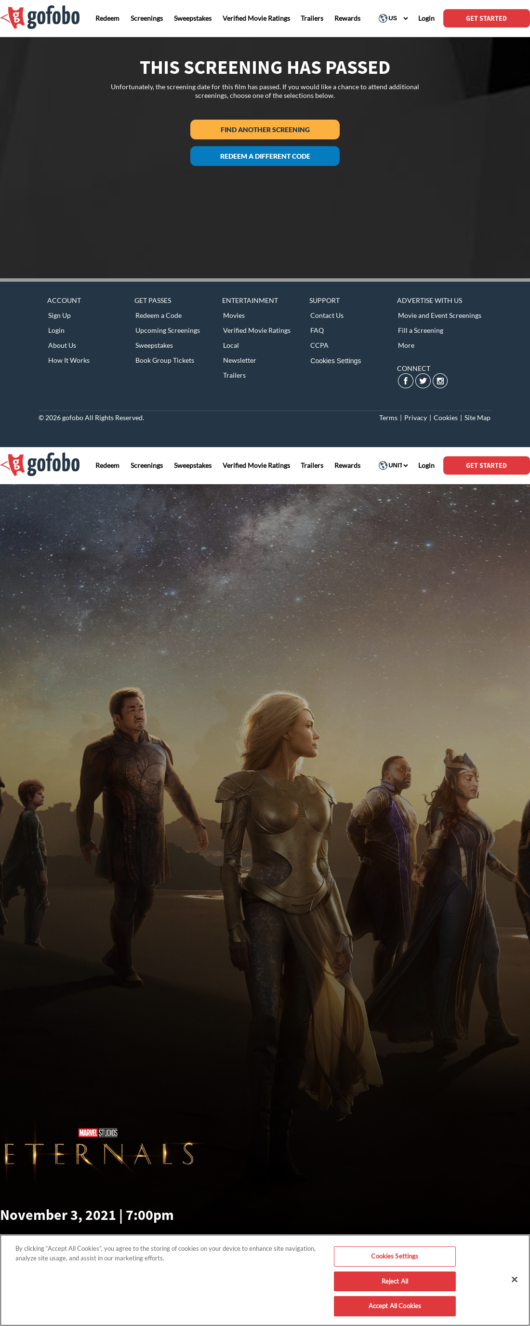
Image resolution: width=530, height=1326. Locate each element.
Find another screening (265, 129)
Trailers (234, 375)
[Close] (514, 1279)
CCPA (319, 345)
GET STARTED (486, 18)
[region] (265, 1280)
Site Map (477, 417)
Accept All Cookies (395, 1306)
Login (56, 330)
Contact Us (327, 315)
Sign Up (59, 315)
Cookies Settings (335, 361)
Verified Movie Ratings (257, 330)
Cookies (446, 417)
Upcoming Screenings (167, 330)
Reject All (395, 1281)
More (406, 345)
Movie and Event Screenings (439, 315)
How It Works (69, 360)
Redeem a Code (158, 315)
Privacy (415, 417)
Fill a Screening (420, 330)
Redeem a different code (265, 156)
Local (231, 345)
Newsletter (239, 360)
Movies (234, 315)
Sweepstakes (154, 345)
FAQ (317, 330)
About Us (62, 345)
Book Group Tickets (164, 360)
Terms (388, 417)
